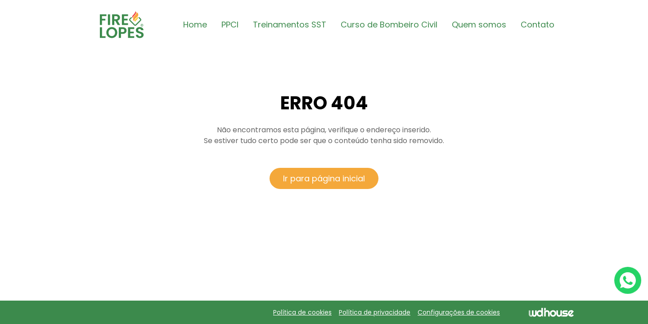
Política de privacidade (374, 312)
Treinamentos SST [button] (289, 24)
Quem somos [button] (479, 24)
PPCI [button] (229, 24)
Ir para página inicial (324, 178)
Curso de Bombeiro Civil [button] (389, 24)
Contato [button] (537, 24)
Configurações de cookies (459, 312)
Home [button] (195, 24)
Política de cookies (302, 312)
